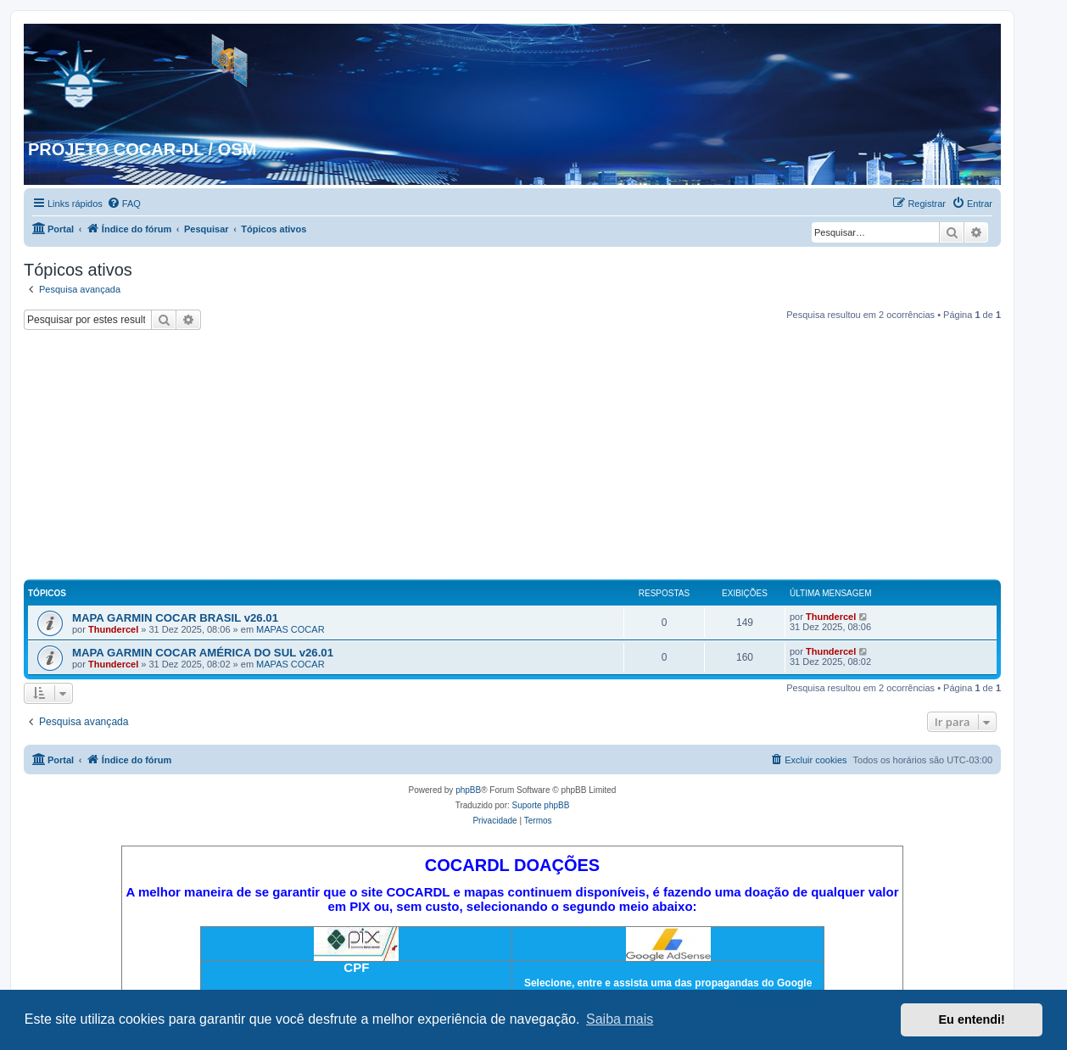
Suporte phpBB (541, 805)
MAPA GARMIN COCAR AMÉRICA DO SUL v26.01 (202, 652)
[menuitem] (124, 203)
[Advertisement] (512, 457)
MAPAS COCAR (290, 629)
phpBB (468, 790)
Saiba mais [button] (619, 1019)
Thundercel (113, 629)
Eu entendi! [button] (972, 1019)
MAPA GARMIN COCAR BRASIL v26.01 (175, 618)
